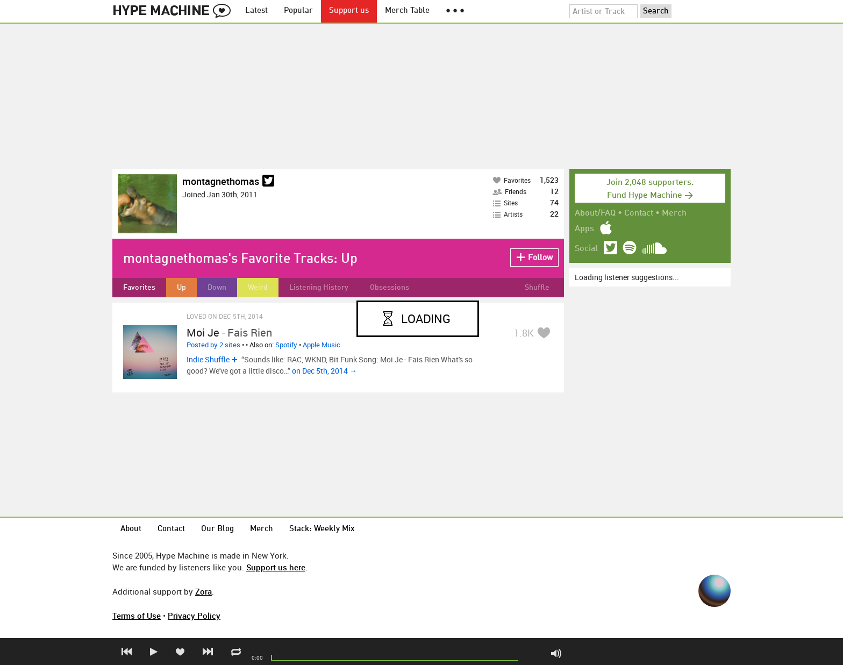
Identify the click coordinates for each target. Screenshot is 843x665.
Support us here (275, 567)
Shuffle (537, 287)
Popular (298, 11)
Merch (674, 213)
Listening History (318, 287)
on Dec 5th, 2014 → (324, 371)
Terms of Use (136, 615)
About (130, 529)
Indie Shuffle (208, 359)
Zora (203, 591)
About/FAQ (595, 213)
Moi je (203, 332)
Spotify (286, 344)
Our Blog (217, 529)
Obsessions (389, 287)
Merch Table (407, 11)
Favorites (139, 287)
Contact (638, 213)
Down (217, 287)
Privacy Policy (194, 615)
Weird (258, 287)
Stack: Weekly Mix (322, 529)
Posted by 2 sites (213, 344)
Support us (349, 11)
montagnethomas (220, 181)
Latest (256, 11)
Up (181, 287)
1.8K (524, 333)
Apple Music (321, 344)
